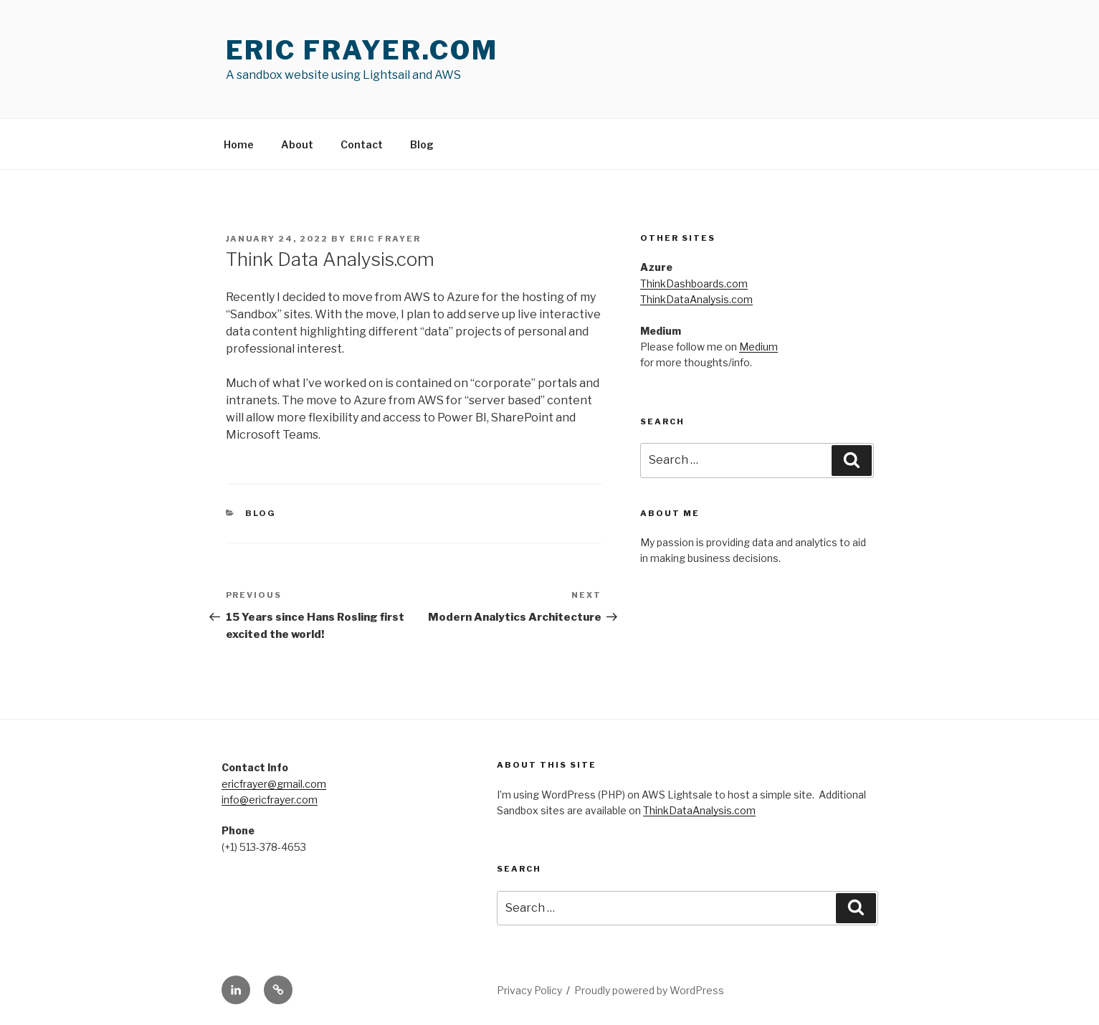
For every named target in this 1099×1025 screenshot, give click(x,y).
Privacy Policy (529, 990)
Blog (422, 144)
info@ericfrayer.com (270, 799)
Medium (758, 346)
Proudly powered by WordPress (649, 990)
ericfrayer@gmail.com (274, 784)
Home (239, 144)
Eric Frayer (386, 239)
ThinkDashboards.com (694, 283)
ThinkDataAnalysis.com (696, 299)
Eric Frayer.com (362, 50)
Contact (362, 144)
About (297, 144)
